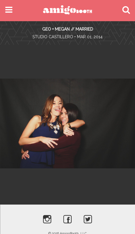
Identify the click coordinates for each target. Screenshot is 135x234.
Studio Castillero (52, 36)
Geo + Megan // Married (67, 29)
